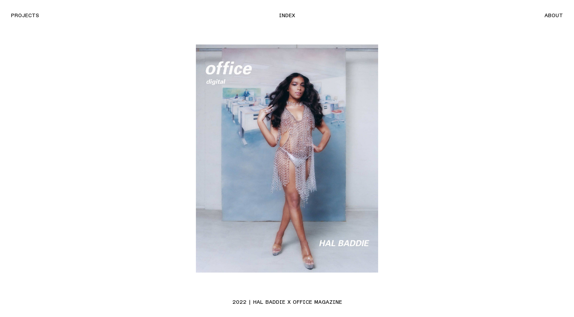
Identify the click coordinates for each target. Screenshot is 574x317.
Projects (25, 15)
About (554, 15)
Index (287, 15)
